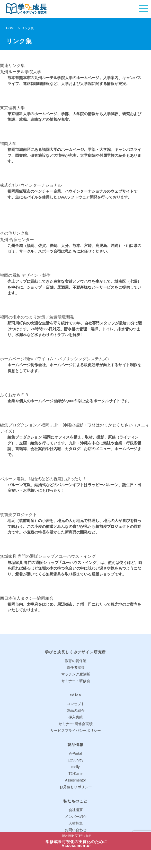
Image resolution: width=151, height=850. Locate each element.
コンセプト (76, 704)
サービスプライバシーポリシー (75, 730)
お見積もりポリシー (75, 787)
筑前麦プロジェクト (18, 514)
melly (75, 767)
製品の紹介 (76, 710)
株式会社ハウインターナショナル (31, 185)
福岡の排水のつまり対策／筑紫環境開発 (37, 317)
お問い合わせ (75, 830)
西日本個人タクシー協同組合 (27, 598)
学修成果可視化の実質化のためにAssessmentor (76, 841)
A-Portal (75, 753)
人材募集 (75, 823)
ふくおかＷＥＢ (14, 395)
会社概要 (75, 810)
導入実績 (75, 717)
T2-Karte (75, 773)
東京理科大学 (12, 108)
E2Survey (75, 760)
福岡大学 (8, 143)
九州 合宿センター (17, 239)
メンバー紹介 (75, 816)
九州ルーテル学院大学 (20, 72)
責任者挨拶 (76, 667)
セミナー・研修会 (75, 681)
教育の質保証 (75, 661)
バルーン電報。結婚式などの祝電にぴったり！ (43, 479)
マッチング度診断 (75, 674)
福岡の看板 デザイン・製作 (25, 275)
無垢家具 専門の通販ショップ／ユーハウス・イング (48, 556)
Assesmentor (75, 780)
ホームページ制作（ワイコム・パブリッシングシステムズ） (55, 359)
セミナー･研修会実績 (75, 724)
